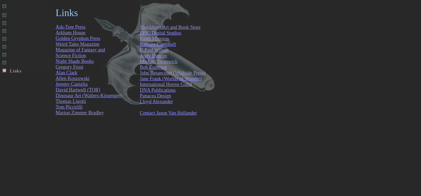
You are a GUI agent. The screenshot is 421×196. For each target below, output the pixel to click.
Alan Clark (66, 72)
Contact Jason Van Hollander (168, 113)
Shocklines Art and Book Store (170, 27)
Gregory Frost (69, 67)
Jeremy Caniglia (71, 84)
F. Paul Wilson (154, 50)
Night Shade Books (75, 61)
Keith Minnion (154, 38)
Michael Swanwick (158, 61)
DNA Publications (158, 90)
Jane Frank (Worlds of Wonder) (171, 78)
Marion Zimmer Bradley (80, 112)
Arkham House (70, 32)
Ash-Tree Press (71, 27)
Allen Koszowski (73, 78)
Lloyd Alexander (156, 101)
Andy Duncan (153, 56)
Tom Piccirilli (69, 107)
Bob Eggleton (153, 67)
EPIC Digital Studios (160, 33)
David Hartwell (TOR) (78, 90)
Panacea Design (155, 96)
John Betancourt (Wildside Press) (172, 73)
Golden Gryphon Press (78, 38)
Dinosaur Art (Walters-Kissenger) (89, 95)
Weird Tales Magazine (77, 44)
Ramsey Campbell (158, 44)
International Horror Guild (166, 84)
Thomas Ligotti (71, 101)
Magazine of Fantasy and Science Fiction (80, 52)
